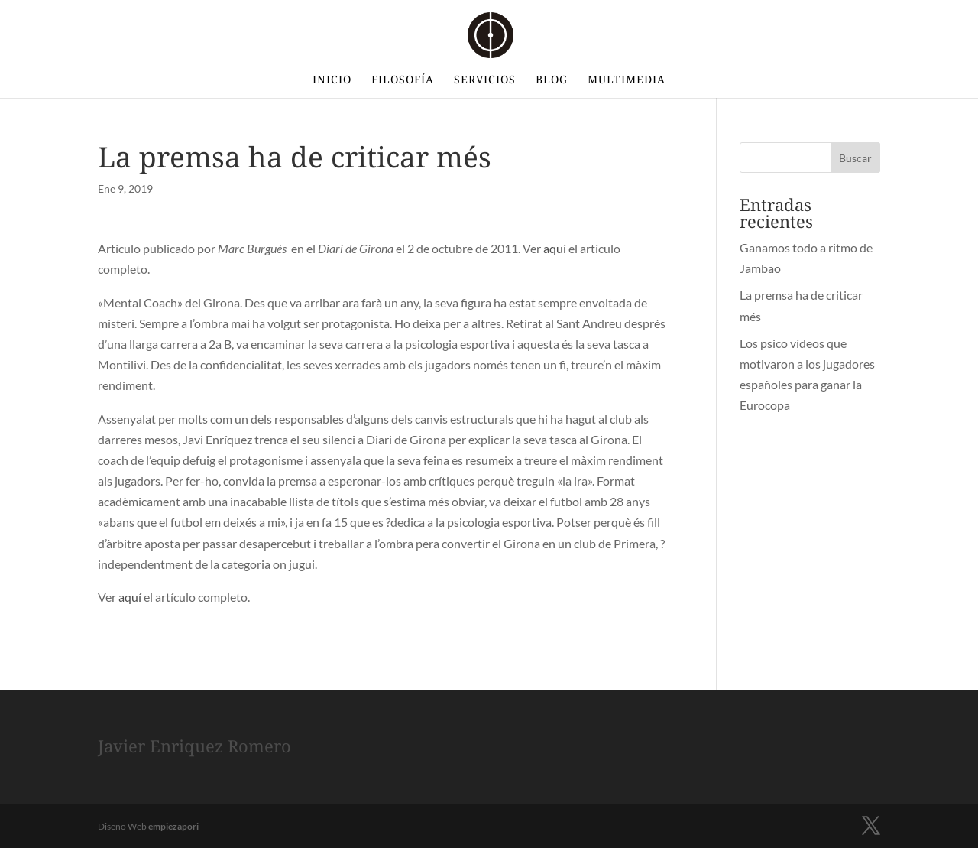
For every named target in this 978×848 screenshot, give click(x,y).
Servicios (485, 80)
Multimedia (626, 80)
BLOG (552, 80)
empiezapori (173, 826)
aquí (554, 248)
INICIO (332, 80)
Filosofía (402, 80)
